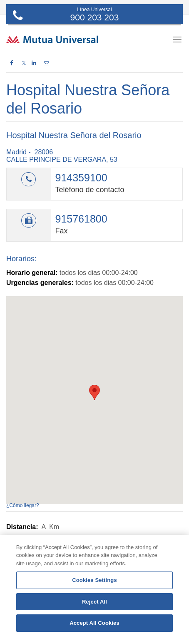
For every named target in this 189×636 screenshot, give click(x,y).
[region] (94, 585)
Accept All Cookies (94, 623)
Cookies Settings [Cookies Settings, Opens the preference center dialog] (94, 580)
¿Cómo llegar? (22, 505)
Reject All (94, 602)
